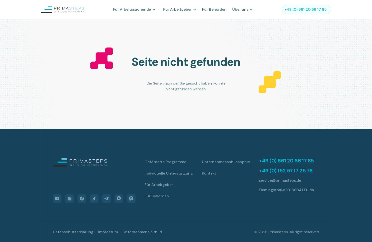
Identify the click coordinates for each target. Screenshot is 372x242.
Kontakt (209, 173)
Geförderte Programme (165, 161)
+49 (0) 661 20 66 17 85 (286, 161)
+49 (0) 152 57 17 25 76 (286, 171)
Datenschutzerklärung (73, 231)
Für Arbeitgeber (158, 184)
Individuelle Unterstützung (168, 173)
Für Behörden (214, 9)
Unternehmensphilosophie (226, 161)
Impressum (108, 231)
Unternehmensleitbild (142, 231)
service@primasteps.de (280, 180)
